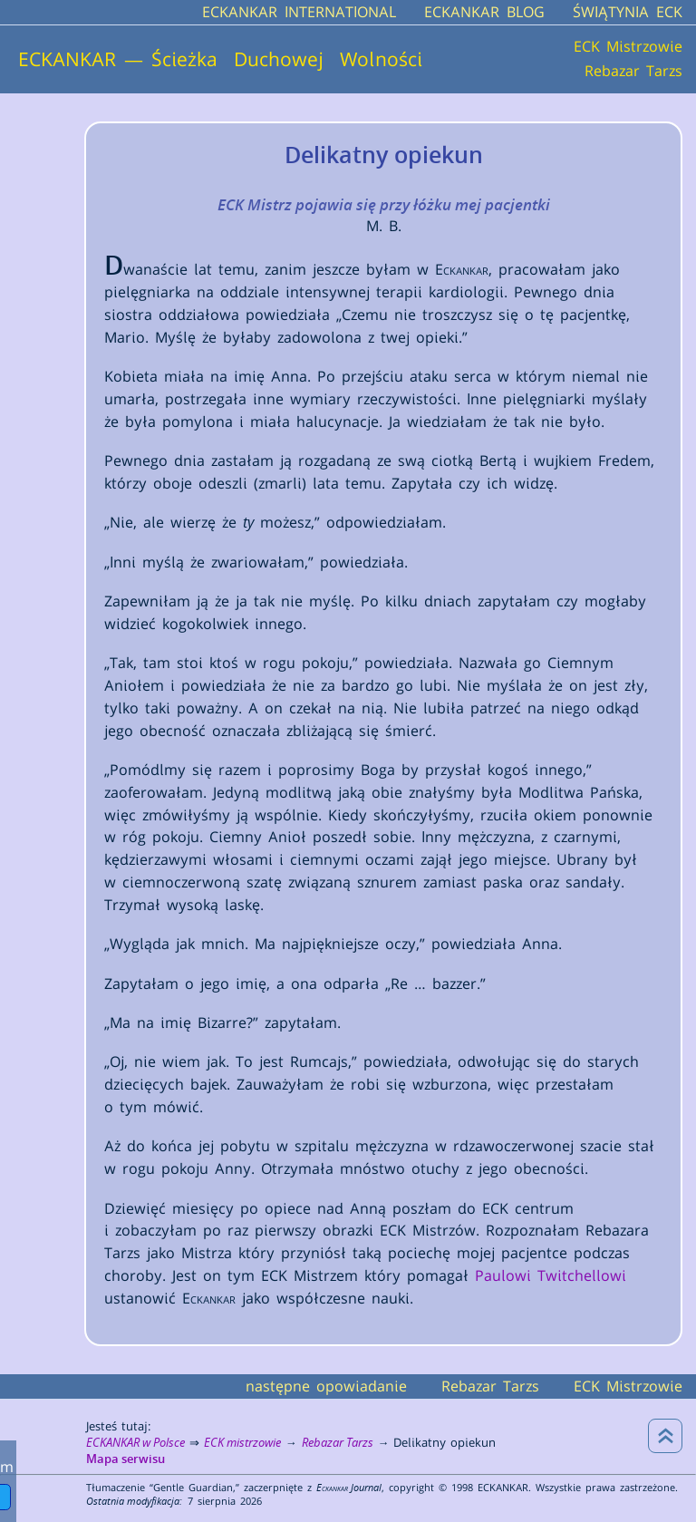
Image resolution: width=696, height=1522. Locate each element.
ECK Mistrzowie (628, 47)
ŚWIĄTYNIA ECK (627, 12)
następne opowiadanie (326, 1386)
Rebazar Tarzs (633, 71)
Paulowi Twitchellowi (550, 1275)
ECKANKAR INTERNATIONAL (299, 12)
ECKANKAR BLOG (484, 12)
